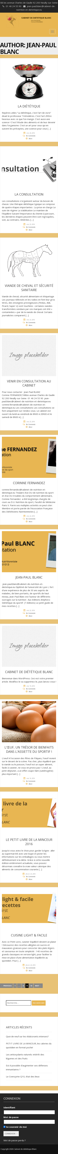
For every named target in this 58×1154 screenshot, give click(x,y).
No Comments (30, 136)
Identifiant (9, 1107)
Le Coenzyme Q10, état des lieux (22, 1076)
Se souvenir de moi (15, 1126)
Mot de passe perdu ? (14, 1140)
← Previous (6, 986)
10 (31, 986)
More (30, 139)
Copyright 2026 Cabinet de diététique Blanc (19, 1149)
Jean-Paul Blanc (28, 48)
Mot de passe (11, 1117)
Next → (38, 986)
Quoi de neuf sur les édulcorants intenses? (27, 1036)
